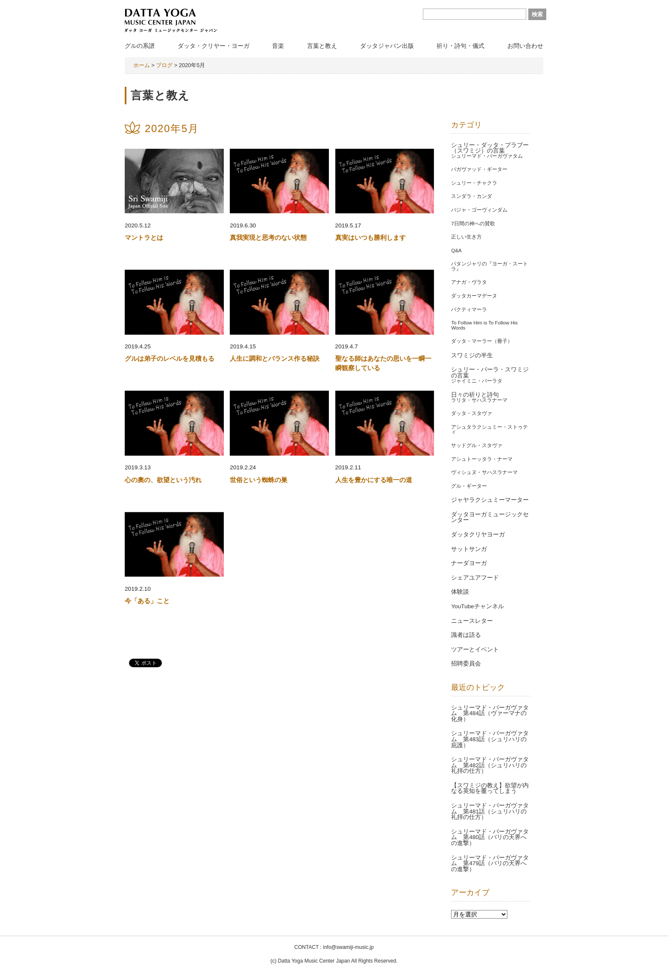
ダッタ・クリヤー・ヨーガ (213, 45)
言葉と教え (322, 45)
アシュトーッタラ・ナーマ (482, 459)
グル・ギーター (469, 486)
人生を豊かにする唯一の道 (373, 479)
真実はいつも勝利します (370, 237)
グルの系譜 (140, 45)
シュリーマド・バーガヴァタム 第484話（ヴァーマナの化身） (490, 713)
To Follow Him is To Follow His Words (484, 325)
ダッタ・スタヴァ (471, 413)
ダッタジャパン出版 (387, 45)
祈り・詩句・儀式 (460, 45)
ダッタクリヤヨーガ (478, 534)
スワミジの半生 (472, 355)
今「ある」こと (147, 600)
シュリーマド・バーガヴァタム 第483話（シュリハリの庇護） (490, 739)
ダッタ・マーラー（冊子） (482, 341)
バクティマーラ (469, 309)
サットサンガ (469, 549)
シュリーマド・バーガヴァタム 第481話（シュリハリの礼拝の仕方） (490, 811)
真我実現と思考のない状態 (268, 237)
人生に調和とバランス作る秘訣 (274, 358)
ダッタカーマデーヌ (474, 295)
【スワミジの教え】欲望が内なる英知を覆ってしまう (490, 788)
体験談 (460, 592)
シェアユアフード (475, 577)
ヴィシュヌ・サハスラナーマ (484, 472)
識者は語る (466, 635)
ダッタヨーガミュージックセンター (490, 517)
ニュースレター (472, 621)
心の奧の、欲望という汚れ (163, 479)
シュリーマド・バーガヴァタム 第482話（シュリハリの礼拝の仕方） (490, 765)
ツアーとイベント (475, 649)
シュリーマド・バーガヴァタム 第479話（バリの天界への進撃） (490, 863)
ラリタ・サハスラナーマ (479, 400)
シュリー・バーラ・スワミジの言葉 (490, 372)
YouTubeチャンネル (477, 606)
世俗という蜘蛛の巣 (258, 479)
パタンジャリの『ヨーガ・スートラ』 (489, 266)
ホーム (141, 65)
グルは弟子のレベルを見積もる (169, 358)
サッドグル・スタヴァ (476, 445)
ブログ (164, 65)
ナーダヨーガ (469, 563)
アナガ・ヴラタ (469, 282)
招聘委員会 (466, 663)
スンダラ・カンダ (471, 196)
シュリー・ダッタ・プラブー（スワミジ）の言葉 (490, 148)
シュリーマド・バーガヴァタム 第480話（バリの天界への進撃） (490, 837)
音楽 (278, 45)
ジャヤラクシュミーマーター (490, 500)
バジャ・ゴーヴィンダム (479, 209)
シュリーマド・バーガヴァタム (487, 156)
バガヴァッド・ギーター (479, 169)
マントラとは (144, 237)
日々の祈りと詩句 (475, 395)
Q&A (456, 250)
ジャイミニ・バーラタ (476, 380)
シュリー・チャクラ (474, 183)
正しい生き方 (466, 236)
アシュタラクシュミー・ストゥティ (489, 429)
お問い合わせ (525, 45)
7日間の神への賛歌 (473, 223)
